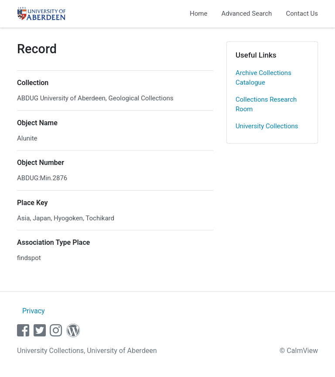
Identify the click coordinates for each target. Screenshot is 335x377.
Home (198, 13)
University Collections (267, 126)
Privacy (33, 311)
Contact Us (302, 13)
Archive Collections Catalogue (263, 78)
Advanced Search (246, 13)
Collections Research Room (266, 104)
